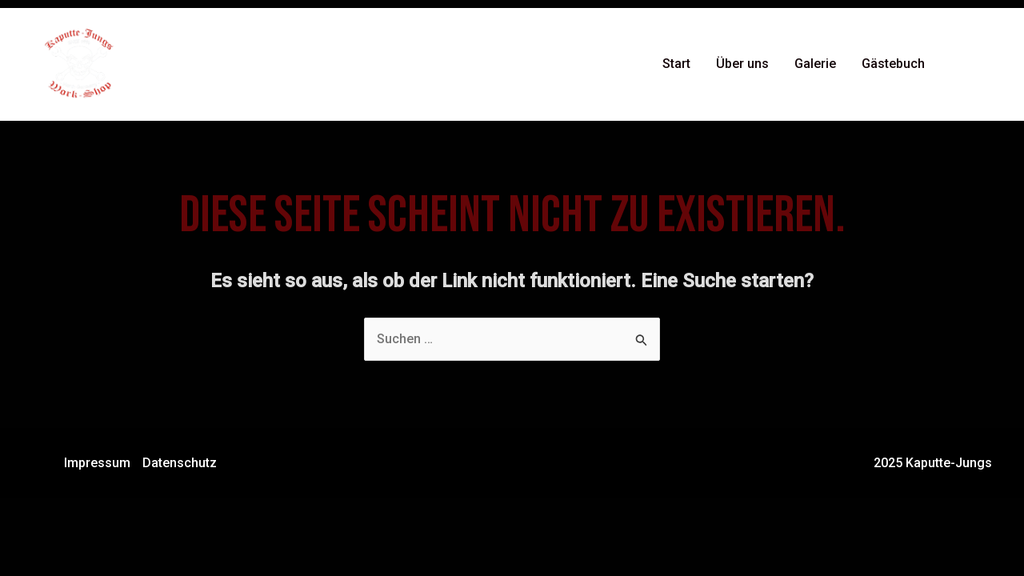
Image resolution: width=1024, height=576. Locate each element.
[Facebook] (961, 65)
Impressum (97, 462)
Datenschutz (179, 462)
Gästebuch (893, 63)
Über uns (742, 63)
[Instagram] (985, 65)
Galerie (815, 63)
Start (676, 63)
